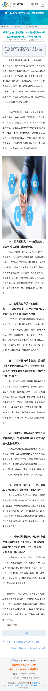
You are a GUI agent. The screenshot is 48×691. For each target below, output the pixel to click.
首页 (12, 27)
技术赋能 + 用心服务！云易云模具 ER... (28, 648)
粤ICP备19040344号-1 (30, 685)
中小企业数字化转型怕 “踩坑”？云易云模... (21, 642)
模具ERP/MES (31, 27)
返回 (24, 633)
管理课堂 (20, 27)
